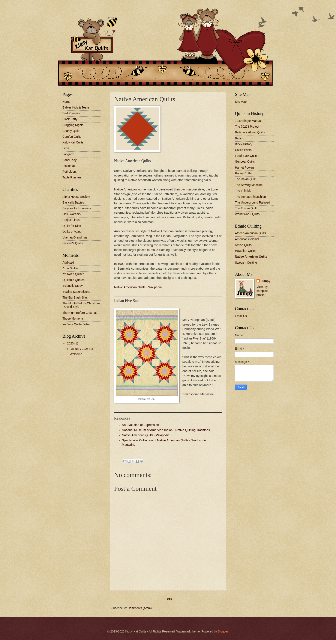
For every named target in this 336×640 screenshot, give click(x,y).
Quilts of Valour (72, 231)
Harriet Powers (245, 167)
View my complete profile (262, 291)
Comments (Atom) (140, 608)
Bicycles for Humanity (77, 208)
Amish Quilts (243, 245)
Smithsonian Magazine (198, 394)
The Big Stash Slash (76, 297)
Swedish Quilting (246, 262)
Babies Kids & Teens (76, 107)
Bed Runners (71, 113)
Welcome (76, 354)
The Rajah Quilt (245, 179)
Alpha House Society (76, 196)
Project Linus (71, 220)
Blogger (223, 631)
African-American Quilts (250, 233)
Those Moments (73, 318)
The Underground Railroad (252, 202)
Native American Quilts (251, 256)
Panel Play (70, 160)
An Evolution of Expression (140, 425)
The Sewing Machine (249, 185)
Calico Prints (243, 150)
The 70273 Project (247, 126)
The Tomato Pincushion (250, 196)
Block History (243, 144)
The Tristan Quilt (246, 208)
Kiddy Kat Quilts (73, 142)
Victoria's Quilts (73, 243)
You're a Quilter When (77, 324)
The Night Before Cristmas (80, 312)
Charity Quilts (71, 131)
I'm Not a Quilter (73, 274)
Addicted (68, 262)
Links (66, 148)
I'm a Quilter (70, 268)
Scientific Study (73, 285)
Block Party (70, 119)
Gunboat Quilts (245, 161)
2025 (71, 343)
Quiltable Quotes (74, 280)
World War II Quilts (247, 214)
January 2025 (79, 348)
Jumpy (265, 281)
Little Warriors (72, 214)
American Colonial (247, 239)
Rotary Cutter (244, 173)
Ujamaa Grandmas (75, 237)
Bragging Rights (73, 125)
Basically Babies (73, 202)
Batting (239, 138)
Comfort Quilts (72, 136)
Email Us (241, 316)
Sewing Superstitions (76, 291)
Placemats (69, 166)
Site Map (241, 101)
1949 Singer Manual (248, 120)
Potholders (70, 171)
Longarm (68, 154)
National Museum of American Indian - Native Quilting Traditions (166, 430)
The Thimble (243, 190)
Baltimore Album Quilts (250, 132)
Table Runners (72, 177)
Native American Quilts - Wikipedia (138, 287)
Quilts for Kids (72, 226)
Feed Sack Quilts (246, 155)
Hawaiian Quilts (245, 250)
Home (168, 599)
